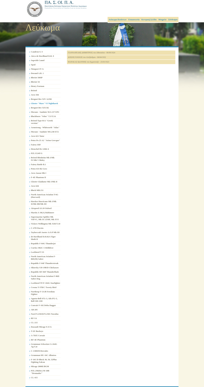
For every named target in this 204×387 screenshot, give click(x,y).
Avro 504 (35, 95)
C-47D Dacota (37, 228)
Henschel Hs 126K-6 (40, 149)
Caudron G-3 (37, 52)
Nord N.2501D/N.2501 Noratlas (44, 314)
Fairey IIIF (36, 144)
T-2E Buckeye (37, 331)
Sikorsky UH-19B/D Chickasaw (45, 267)
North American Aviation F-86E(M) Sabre (43, 257)
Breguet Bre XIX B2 (40, 107)
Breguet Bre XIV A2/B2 (41, 99)
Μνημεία (162, 19)
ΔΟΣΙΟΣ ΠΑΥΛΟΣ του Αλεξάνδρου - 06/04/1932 (87, 57)
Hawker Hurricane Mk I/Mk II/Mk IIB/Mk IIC (43, 202)
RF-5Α (34, 318)
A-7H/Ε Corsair (38, 335)
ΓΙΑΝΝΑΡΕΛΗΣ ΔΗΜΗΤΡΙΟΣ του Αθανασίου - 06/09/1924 (91, 52)
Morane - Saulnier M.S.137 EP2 (45, 112)
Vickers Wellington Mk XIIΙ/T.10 (45, 224)
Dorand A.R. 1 (37, 73)
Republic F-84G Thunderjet (43, 243)
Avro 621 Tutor (37, 136)
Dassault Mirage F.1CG (41, 327)
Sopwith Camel (37, 60)
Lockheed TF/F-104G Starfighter (45, 283)
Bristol (34, 90)
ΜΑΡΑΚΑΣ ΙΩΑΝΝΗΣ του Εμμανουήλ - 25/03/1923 (88, 62)
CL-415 (34, 377)
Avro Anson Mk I (38, 173)
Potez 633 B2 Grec (39, 169)
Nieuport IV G (37, 69)
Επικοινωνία (134, 19)
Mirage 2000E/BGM (40, 366)
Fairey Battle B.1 (38, 164)
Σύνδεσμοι (173, 19)
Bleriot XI (35, 82)
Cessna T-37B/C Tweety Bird (43, 287)
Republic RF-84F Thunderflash (45, 272)
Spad (33, 64)
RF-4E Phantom (38, 340)
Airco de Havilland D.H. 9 (42, 56)
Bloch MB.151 (37, 190)
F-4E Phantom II (38, 177)
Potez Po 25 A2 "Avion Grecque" (45, 140)
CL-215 (34, 322)
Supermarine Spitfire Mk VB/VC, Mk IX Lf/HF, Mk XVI (45, 218)
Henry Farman (37, 86)
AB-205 (34, 309)
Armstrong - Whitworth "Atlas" (45, 127)
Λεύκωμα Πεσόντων (117, 19)
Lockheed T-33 (37, 252)
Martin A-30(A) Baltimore (42, 212)
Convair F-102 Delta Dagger (43, 305)
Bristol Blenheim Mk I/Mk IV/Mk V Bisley (43, 158)
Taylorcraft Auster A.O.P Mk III (45, 232)
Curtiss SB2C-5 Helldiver (42, 248)
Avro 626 (35, 186)
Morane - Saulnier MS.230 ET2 (45, 132)
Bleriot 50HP (37, 77)
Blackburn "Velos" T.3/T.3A (43, 116)
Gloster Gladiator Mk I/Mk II (44, 181)
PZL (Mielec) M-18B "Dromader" (40, 371)
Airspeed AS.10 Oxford (41, 208)
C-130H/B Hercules (39, 351)
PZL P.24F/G (36, 153)
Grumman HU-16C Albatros (43, 355)
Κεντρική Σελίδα (149, 19)
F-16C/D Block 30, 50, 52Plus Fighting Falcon (44, 360)
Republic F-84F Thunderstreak (44, 263)
